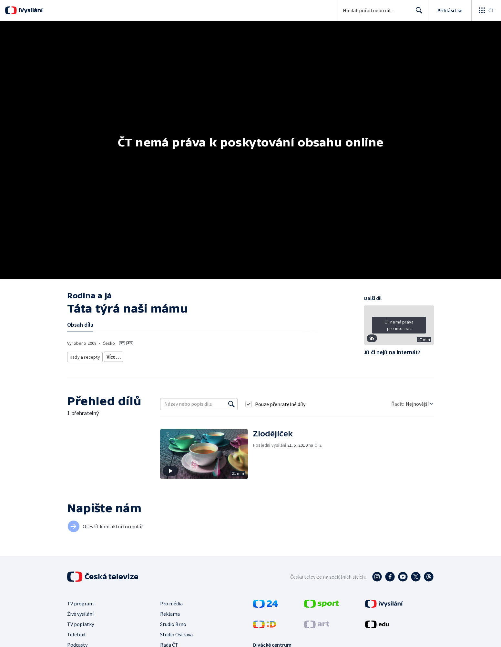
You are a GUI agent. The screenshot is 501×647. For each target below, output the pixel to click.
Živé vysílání (80, 613)
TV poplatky (80, 623)
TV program (80, 603)
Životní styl (115, 355)
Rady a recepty (84, 355)
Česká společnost (225, 355)
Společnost (142, 355)
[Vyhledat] (231, 403)
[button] (399, 327)
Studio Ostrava (176, 634)
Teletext (76, 634)
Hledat (417, 12)
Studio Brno (173, 623)
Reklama (170, 613)
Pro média (171, 603)
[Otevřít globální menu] (486, 10)
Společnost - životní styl (181, 355)
